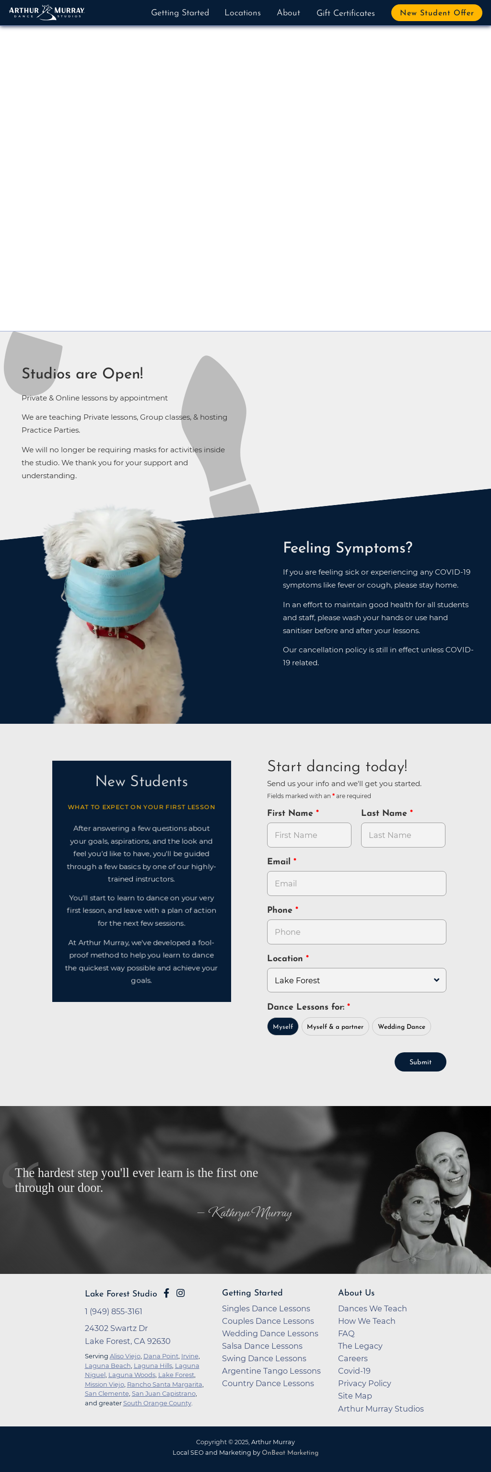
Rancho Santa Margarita (164, 1383)
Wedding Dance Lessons (270, 1332)
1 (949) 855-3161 (113, 1310)
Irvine (190, 1355)
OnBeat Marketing (290, 1452)
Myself (283, 1026)
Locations (242, 13)
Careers (353, 1357)
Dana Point (160, 1355)
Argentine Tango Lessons (271, 1370)
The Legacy (360, 1345)
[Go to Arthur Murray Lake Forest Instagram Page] (180, 1292)
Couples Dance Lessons (268, 1320)
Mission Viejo (104, 1383)
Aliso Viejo (125, 1355)
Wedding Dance (401, 1026)
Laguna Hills (153, 1364)
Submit (420, 1061)
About (288, 13)
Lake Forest (176, 1374)
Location (286, 959)
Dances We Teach (372, 1307)
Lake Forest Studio (121, 1293)
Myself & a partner (335, 1026)
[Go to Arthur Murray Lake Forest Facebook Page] (166, 1292)
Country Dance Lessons (268, 1382)
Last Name (385, 813)
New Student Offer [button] (437, 13)
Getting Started (180, 13)
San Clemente (107, 1392)
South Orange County (157, 1402)
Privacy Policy (364, 1382)
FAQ (346, 1332)
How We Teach (367, 1320)
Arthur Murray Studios (381, 1408)
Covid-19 (354, 1370)
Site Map (355, 1395)
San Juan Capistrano (164, 1392)
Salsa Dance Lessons (262, 1345)
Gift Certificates (345, 13)
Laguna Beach (108, 1364)
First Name (291, 813)
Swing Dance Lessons (264, 1357)
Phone (281, 910)
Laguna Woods (131, 1374)
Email (280, 862)
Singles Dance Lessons (266, 1307)
